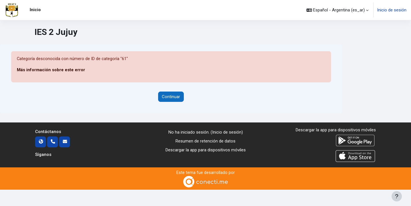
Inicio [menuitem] (35, 9)
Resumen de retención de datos (205, 141)
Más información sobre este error (51, 70)
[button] (337, 10)
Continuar (171, 96)
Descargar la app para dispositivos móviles (206, 149)
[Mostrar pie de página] (397, 196)
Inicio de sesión (391, 10)
